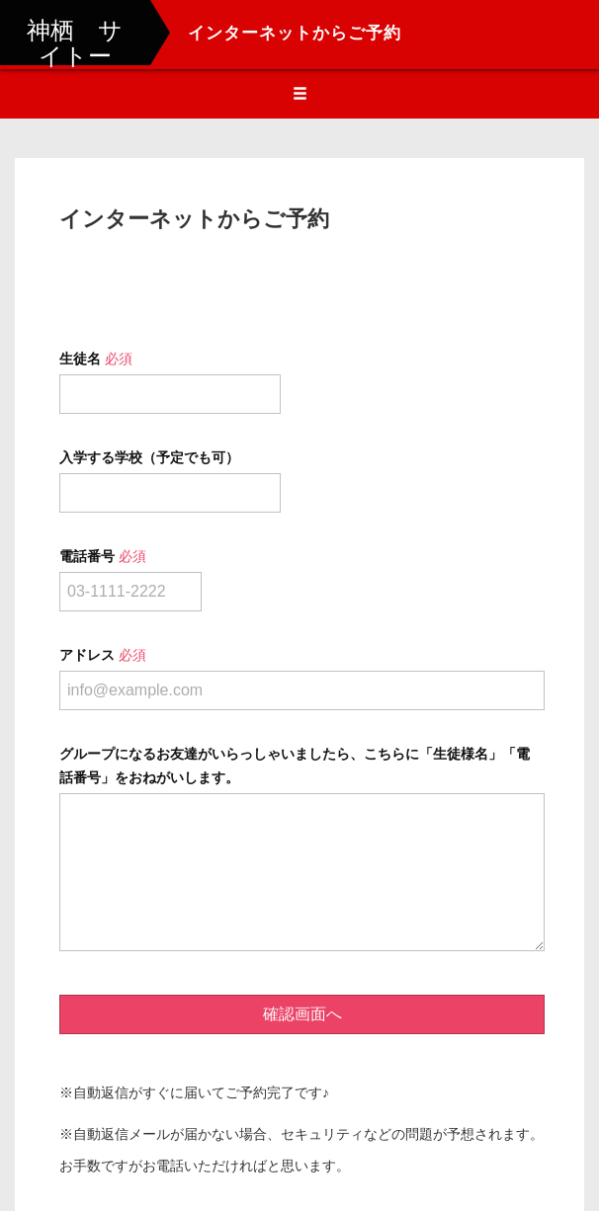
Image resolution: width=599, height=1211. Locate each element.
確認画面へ (302, 1014)
